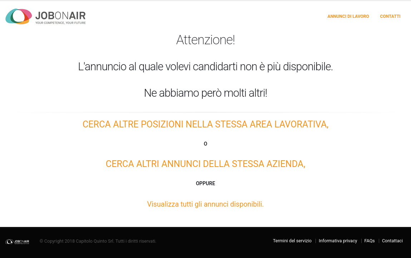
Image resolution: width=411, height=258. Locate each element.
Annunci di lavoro (348, 16)
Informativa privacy (338, 240)
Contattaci (392, 240)
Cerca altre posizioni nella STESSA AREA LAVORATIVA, (206, 124)
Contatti (390, 16)
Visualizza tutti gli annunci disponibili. (205, 204)
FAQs (369, 240)
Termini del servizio (292, 240)
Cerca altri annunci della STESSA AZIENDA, (205, 164)
